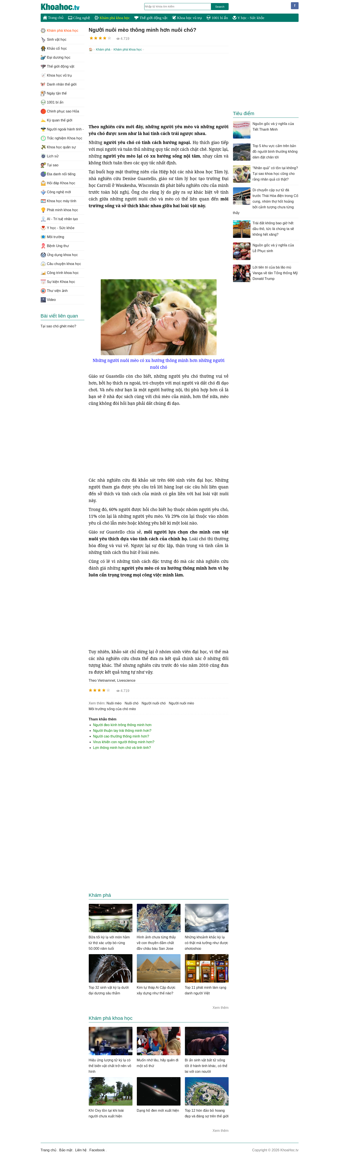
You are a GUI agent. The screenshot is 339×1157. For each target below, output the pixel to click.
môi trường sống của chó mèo (112, 708)
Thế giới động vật (150, 18)
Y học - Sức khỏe (248, 18)
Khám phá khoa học (112, 18)
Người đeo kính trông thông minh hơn (122, 724)
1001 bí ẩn (217, 18)
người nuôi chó (154, 703)
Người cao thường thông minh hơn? (121, 736)
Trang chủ (53, 17)
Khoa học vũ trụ (187, 18)
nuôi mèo (113, 703)
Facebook (97, 1150)
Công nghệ (79, 18)
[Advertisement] (159, 88)
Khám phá (103, 49)
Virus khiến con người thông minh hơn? (124, 741)
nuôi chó (131, 703)
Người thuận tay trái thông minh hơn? (122, 730)
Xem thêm (221, 1007)
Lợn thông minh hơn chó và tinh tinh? (122, 747)
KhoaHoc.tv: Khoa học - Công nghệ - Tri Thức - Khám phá (65, 6)
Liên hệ (81, 1150)
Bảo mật (65, 1150)
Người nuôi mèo (181, 703)
